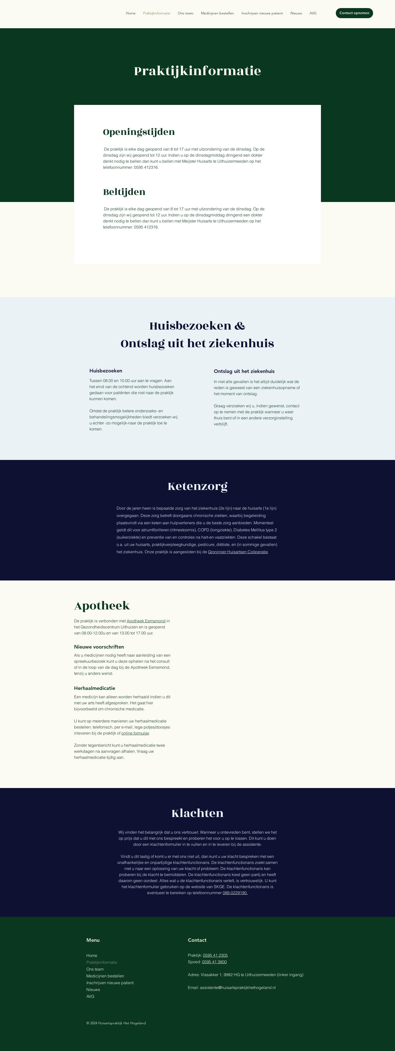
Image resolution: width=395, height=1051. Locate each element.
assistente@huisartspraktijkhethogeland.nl (238, 987)
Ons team (95, 969)
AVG (90, 996)
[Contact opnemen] (354, 13)
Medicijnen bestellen (105, 975)
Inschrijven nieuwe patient (110, 982)
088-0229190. (235, 892)
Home (91, 955)
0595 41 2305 (215, 955)
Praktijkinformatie (101, 962)
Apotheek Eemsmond (146, 620)
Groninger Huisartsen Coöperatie (238, 551)
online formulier (135, 733)
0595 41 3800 (214, 961)
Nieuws (93, 989)
